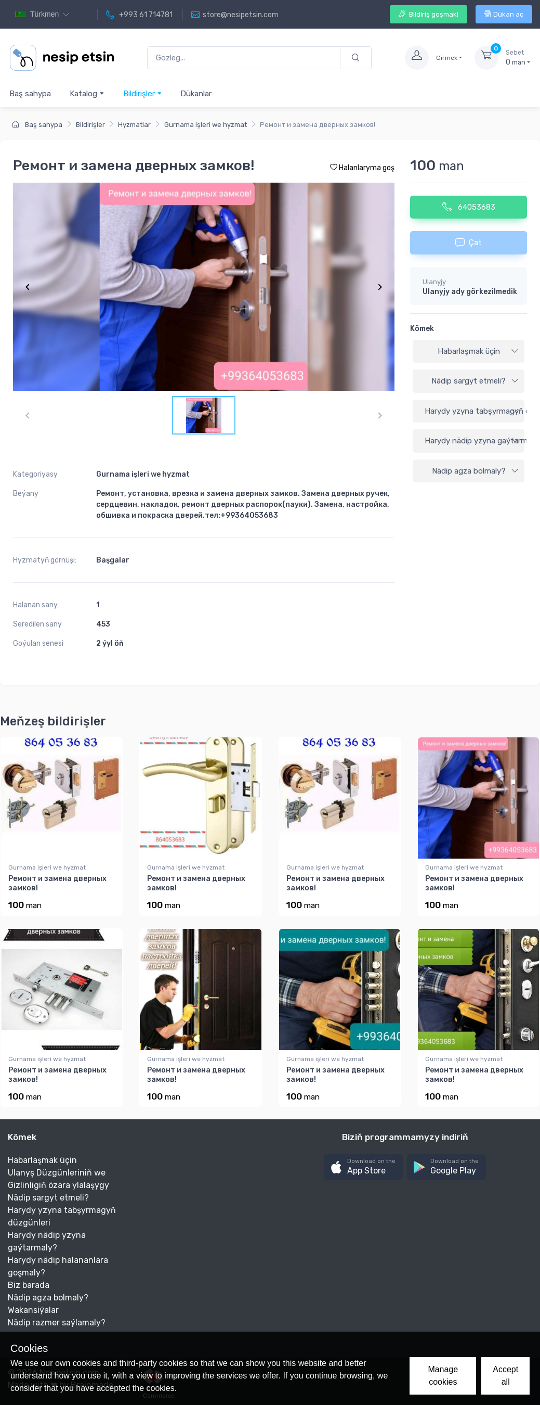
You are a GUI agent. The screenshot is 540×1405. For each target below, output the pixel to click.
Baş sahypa (30, 93)
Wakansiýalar (33, 1310)
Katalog (87, 93)
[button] (363, 1167)
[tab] (468, 352)
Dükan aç (503, 14)
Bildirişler (142, 93)
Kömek (422, 328)
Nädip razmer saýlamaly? (57, 1322)
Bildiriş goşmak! (428, 14)
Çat (468, 242)
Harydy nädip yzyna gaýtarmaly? (474, 440)
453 (103, 624)
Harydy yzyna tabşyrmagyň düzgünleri (474, 411)
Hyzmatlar (134, 125)
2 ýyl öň (110, 643)
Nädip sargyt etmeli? (475, 381)
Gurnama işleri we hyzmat (205, 125)
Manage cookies (443, 1375)
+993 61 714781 (139, 15)
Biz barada (28, 1285)
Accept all (505, 1375)
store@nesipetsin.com (235, 15)
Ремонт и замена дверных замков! (57, 883)
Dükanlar (196, 93)
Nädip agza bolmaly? (475, 471)
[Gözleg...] (243, 58)
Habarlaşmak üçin (478, 351)
